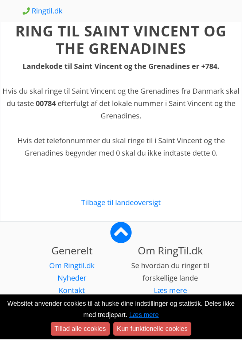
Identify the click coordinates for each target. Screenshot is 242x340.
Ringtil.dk (43, 11)
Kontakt (72, 290)
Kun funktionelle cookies (152, 328)
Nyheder (72, 278)
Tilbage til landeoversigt (121, 202)
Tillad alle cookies (80, 328)
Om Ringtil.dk (72, 265)
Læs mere (170, 290)
